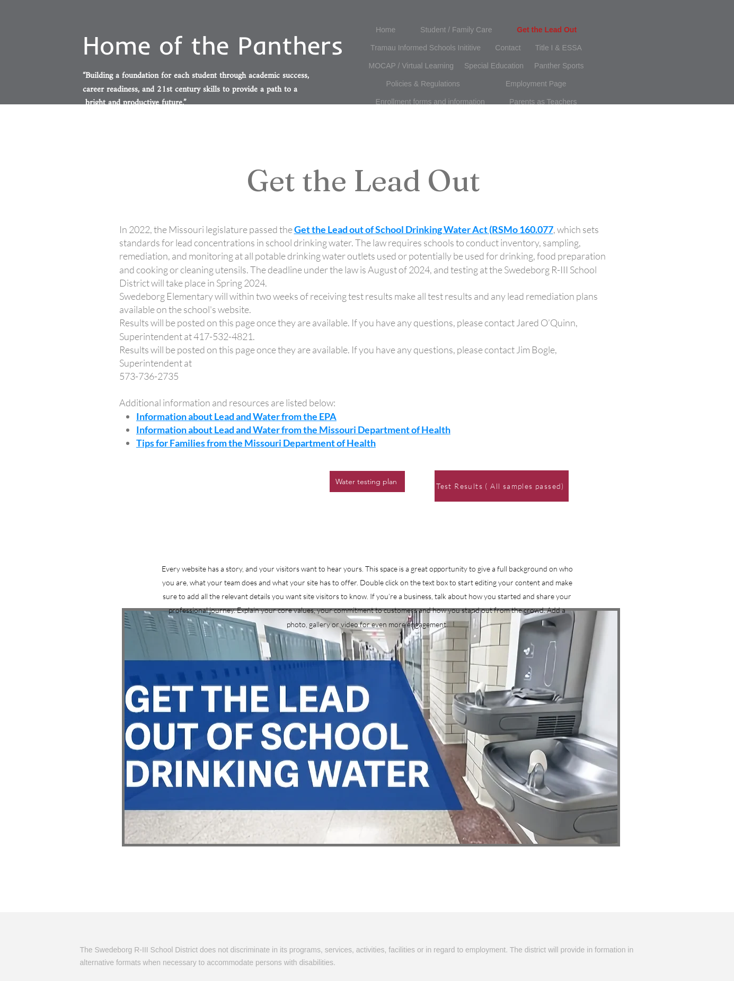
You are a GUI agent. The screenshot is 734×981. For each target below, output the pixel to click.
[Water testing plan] (367, 481)
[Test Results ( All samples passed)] (502, 486)
